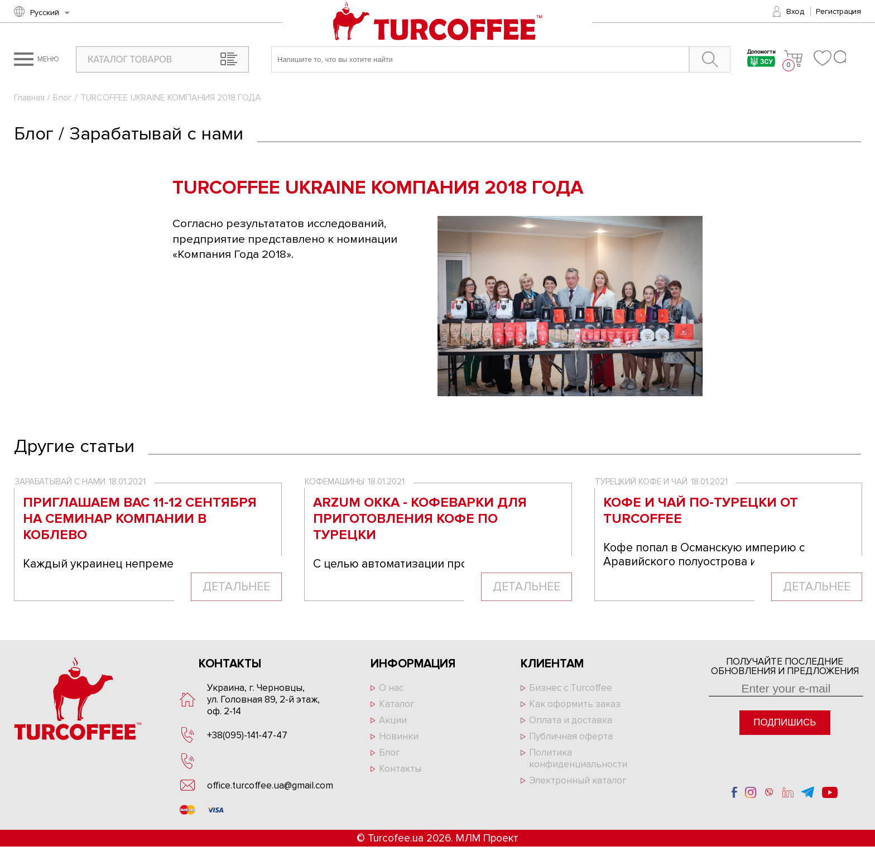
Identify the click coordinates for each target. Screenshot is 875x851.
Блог (62, 97)
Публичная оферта (571, 736)
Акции (393, 720)
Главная (29, 97)
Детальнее (236, 587)
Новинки (399, 736)
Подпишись (784, 722)
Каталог (397, 704)
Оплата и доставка (570, 720)
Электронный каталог (578, 780)
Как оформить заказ (575, 704)
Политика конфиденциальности (578, 758)
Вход (795, 11)
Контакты (400, 769)
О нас (391, 688)
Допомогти (761, 59)
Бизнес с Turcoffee (570, 688)
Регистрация (838, 11)
